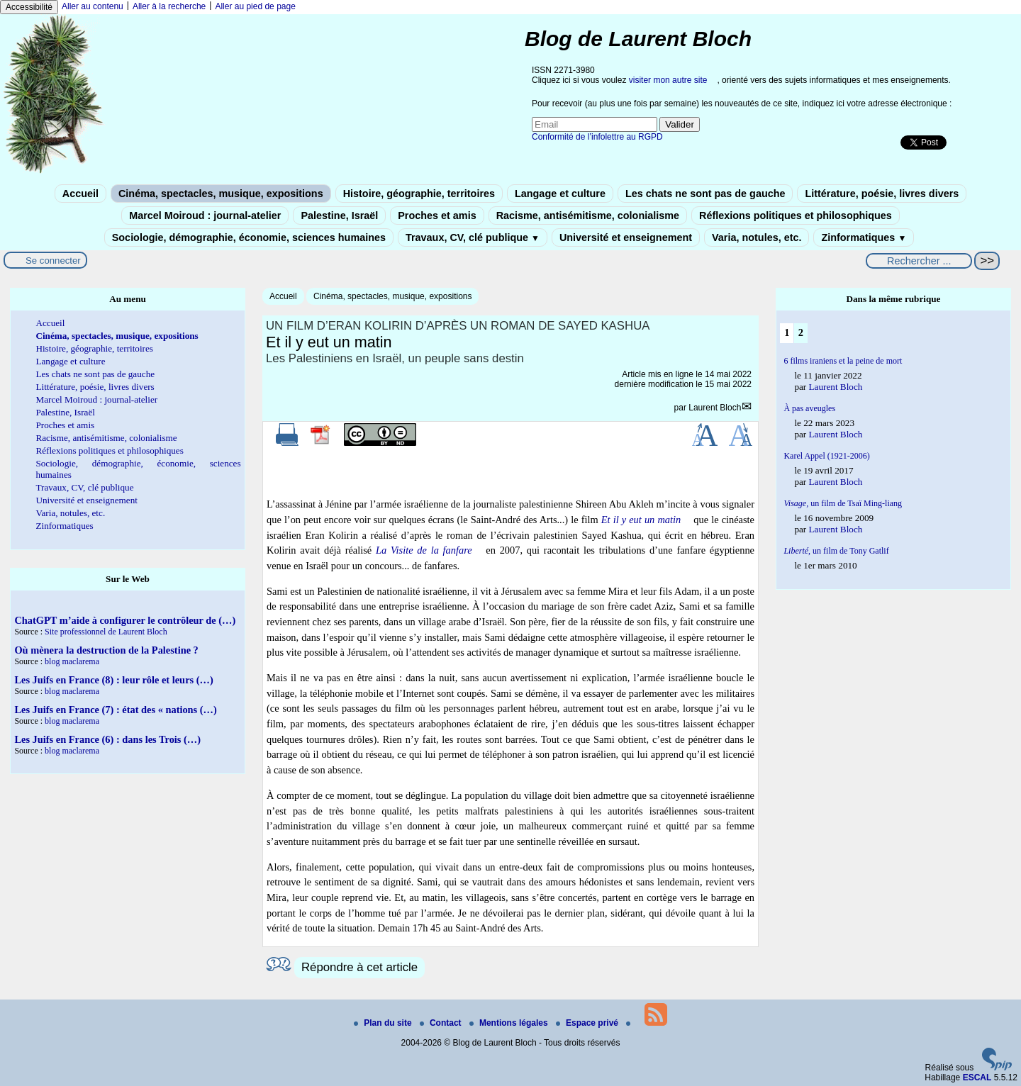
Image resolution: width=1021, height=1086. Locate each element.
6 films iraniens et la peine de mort (842, 361)
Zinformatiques (863, 237)
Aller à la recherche (169, 6)
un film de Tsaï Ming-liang (842, 503)
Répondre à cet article (359, 967)
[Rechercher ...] (919, 261)
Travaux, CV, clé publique (473, 237)
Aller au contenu (92, 6)
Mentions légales (509, 1023)
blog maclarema (72, 661)
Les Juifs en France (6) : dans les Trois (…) (107, 739)
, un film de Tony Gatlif (835, 551)
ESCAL (977, 1077)
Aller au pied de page (255, 6)
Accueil (80, 193)
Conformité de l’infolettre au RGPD (597, 137)
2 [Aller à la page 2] (800, 332)
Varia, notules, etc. (756, 237)
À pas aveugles (809, 408)
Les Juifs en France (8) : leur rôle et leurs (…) (113, 679)
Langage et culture (560, 193)
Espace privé (588, 1023)
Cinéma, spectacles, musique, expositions (220, 193)
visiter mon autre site (668, 80)
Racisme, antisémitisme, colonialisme (587, 215)
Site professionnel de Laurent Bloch (106, 632)
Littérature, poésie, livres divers (882, 193)
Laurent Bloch (714, 408)
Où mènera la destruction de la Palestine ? (106, 650)
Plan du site (384, 1023)
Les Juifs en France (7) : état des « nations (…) (115, 709)
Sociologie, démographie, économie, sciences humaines (249, 237)
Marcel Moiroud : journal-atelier (205, 215)
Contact (442, 1023)
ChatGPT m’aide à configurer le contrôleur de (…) (124, 620)
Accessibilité (29, 7)
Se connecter (53, 260)
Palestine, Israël (339, 215)
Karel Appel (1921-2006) (826, 456)
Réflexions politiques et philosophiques (795, 215)
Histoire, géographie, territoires (419, 193)
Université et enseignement (625, 237)
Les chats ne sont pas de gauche (705, 193)
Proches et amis (437, 215)
